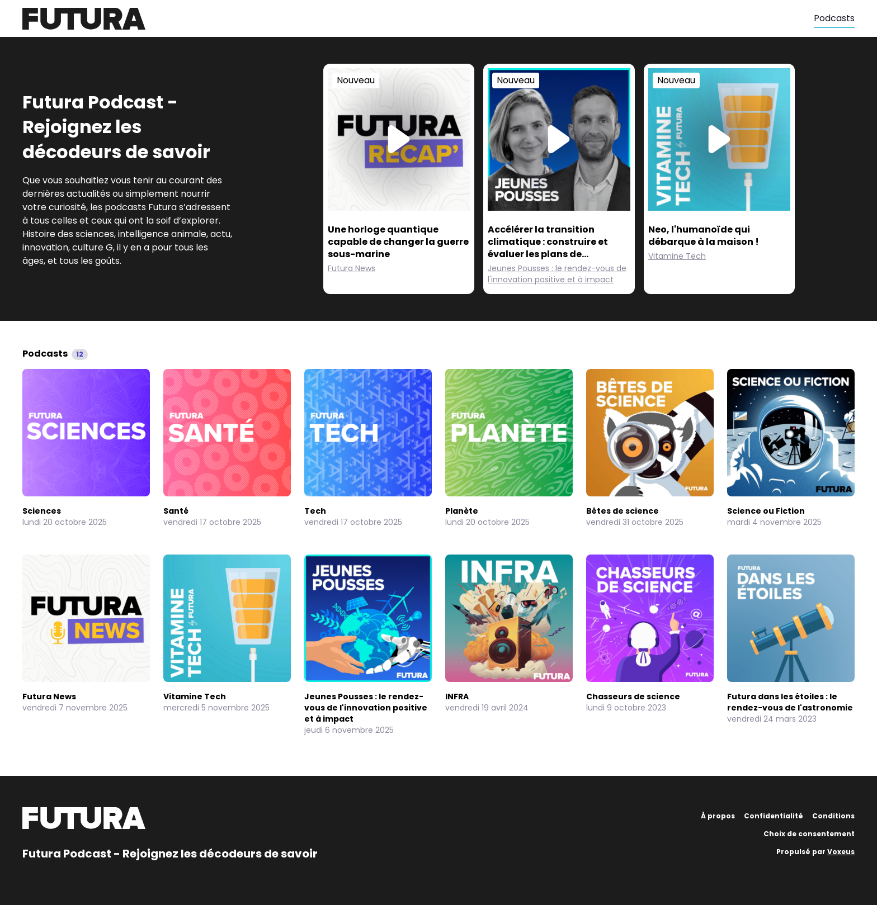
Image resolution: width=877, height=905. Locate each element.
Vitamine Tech (677, 256)
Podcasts (834, 18)
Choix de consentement (809, 833)
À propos (718, 816)
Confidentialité (773, 816)
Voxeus (841, 851)
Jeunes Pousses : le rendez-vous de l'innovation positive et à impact (557, 274)
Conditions (833, 816)
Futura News (351, 268)
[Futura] (418, 19)
